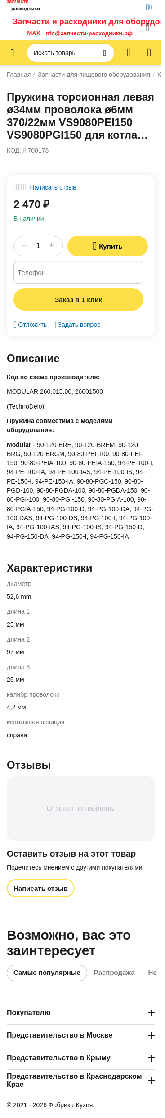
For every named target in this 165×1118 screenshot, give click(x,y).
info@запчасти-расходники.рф (88, 33)
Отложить (30, 324)
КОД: (14, 150)
